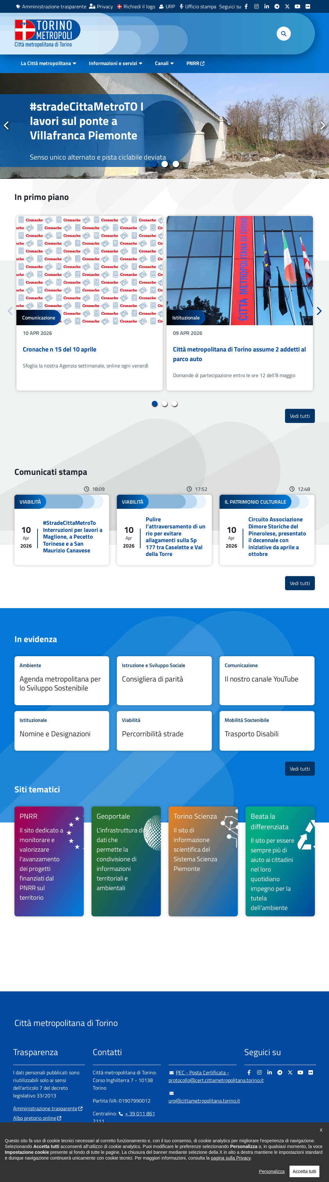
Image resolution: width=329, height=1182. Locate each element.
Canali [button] (162, 63)
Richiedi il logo (139, 6)
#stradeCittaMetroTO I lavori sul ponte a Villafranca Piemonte (87, 120)
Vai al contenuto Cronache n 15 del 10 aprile (89, 303)
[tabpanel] (164, 126)
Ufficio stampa (200, 6)
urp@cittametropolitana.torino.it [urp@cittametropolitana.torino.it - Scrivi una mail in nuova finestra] (204, 1096)
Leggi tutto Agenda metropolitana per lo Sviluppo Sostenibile (61, 680)
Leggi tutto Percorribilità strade (164, 731)
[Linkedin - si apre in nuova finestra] (267, 6)
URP (170, 6)
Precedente (6, 125)
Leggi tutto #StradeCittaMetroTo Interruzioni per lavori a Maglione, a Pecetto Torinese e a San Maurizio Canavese (61, 530)
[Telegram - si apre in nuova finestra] (277, 6)
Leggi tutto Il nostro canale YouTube (267, 680)
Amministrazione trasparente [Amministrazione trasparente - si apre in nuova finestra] (54, 6)
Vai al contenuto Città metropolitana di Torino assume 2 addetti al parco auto (240, 303)
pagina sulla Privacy (230, 1167)
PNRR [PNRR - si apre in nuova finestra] (192, 63)
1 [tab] (153, 164)
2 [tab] (164, 164)
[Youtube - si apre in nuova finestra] (297, 6)
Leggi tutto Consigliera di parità (164, 680)
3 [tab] (175, 164)
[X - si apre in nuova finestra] (287, 6)
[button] (284, 34)
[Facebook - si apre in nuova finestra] (246, 6)
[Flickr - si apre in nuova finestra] (308, 6)
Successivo (322, 125)
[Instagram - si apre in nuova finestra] (256, 6)
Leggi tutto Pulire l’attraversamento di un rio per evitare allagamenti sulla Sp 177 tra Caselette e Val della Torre (164, 530)
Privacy (105, 6)
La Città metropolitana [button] (46, 63)
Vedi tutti (302, 416)
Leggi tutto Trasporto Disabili (267, 731)
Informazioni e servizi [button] (113, 63)
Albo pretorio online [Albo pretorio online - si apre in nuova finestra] (34, 1118)
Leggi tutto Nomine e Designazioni (61, 731)
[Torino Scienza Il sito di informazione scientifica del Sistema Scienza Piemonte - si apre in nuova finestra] (203, 861)
